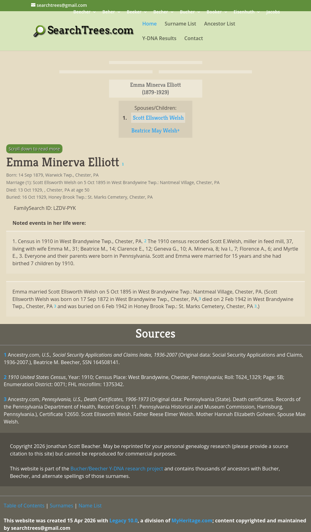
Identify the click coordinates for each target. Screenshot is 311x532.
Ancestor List (219, 24)
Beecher (81, 12)
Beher (108, 12)
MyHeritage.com (192, 520)
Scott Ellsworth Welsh (158, 117)
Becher (160, 12)
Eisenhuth (244, 12)
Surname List (180, 24)
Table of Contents (24, 505)
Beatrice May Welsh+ (155, 130)
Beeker (134, 12)
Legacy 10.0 (123, 520)
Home (149, 24)
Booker (214, 12)
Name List (90, 505)
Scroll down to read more (34, 149)
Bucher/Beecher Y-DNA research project (117, 468)
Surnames (61, 505)
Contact (193, 39)
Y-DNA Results (159, 39)
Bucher (187, 12)
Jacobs (273, 12)
